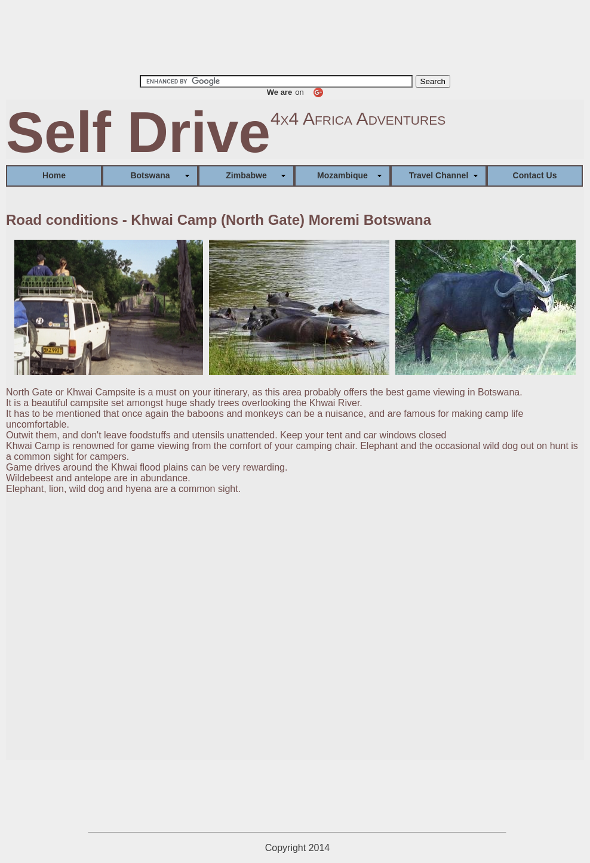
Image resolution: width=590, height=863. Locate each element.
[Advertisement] (295, 36)
